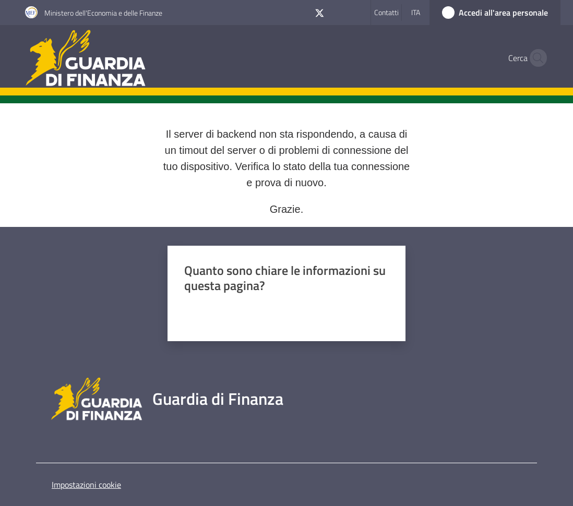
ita (415, 12)
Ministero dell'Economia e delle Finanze (103, 12)
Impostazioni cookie (86, 484)
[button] (535, 57)
